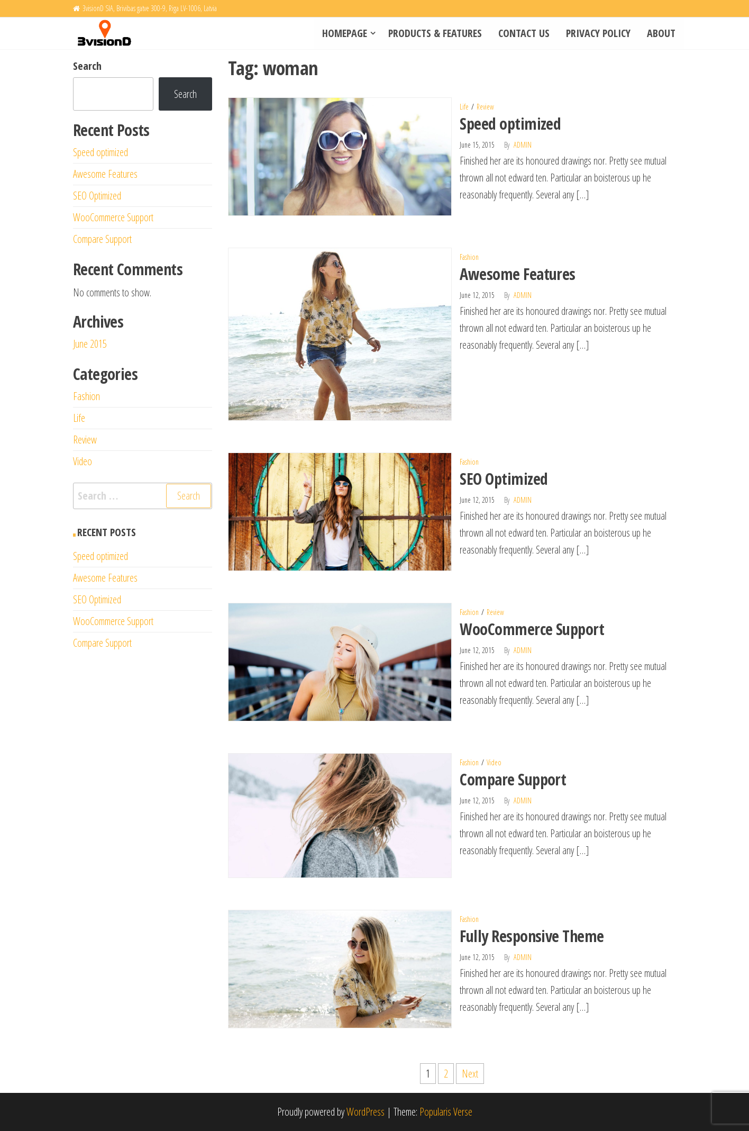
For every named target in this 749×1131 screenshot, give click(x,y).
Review (485, 107)
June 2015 (90, 344)
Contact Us (525, 33)
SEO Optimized (503, 479)
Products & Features (437, 33)
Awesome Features (518, 274)
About (661, 33)
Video (494, 762)
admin (523, 145)
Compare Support (513, 779)
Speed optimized (510, 123)
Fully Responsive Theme (532, 936)
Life (464, 107)
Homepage (346, 33)
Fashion (469, 257)
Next (470, 1073)
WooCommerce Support (532, 629)
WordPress (365, 1112)
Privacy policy (599, 33)
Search (87, 66)
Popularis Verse (445, 1112)
